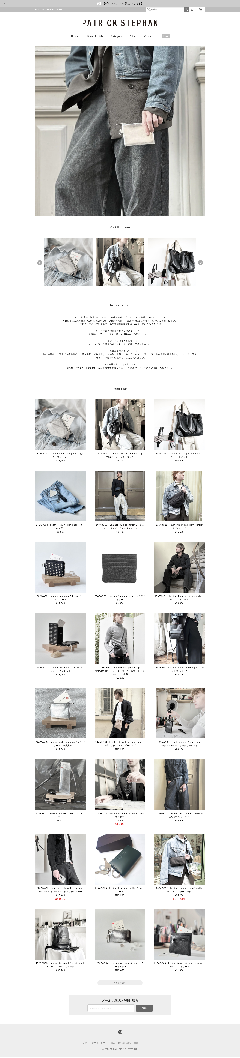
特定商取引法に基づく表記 (124, 1044)
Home (74, 37)
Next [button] (200, 264)
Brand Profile (95, 37)
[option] (68, 263)
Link (165, 37)
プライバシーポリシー (94, 1044)
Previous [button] (39, 264)
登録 (144, 1009)
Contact (149, 37)
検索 (186, 9)
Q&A (132, 37)
